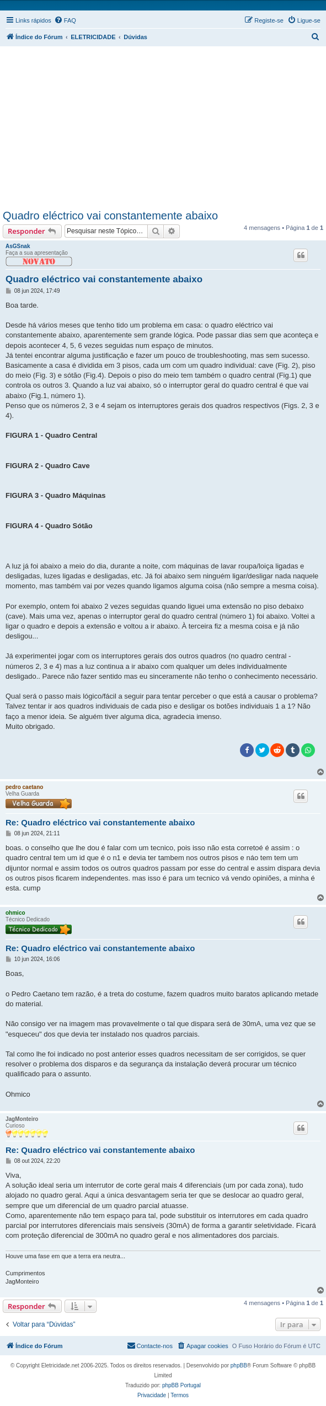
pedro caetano (24, 787)
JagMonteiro (22, 1119)
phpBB (239, 1365)
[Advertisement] (164, 126)
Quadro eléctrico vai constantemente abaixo (110, 216)
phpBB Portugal (181, 1385)
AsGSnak (18, 246)
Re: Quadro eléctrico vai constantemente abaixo (100, 822)
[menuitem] (65, 20)
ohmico (15, 913)
